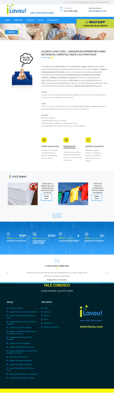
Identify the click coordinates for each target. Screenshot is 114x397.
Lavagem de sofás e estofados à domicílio (22, 312)
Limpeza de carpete (14, 308)
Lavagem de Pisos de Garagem (18, 343)
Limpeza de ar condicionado (17, 357)
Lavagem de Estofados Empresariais (20, 347)
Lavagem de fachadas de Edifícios (19, 364)
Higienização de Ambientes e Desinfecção (22, 374)
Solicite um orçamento (50, 327)
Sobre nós (18, 20)
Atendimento (53, 20)
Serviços (30, 20)
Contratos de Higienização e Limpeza (20, 378)
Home (7, 20)
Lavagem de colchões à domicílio (19, 327)
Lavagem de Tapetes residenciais (19, 360)
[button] (7, 272)
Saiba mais (46, 197)
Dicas (40, 20)
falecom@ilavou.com (97, 11)
